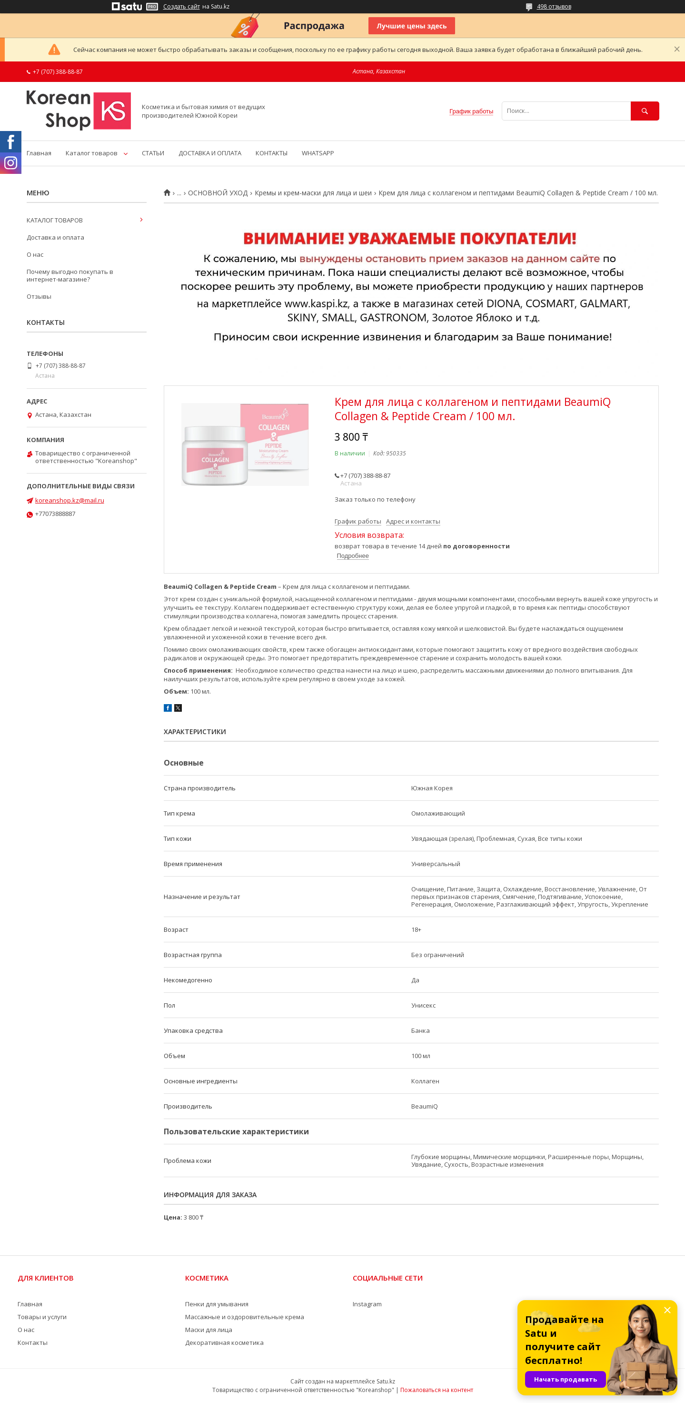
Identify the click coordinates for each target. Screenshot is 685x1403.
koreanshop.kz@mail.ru (69, 500)
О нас (35, 254)
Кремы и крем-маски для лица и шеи (313, 193)
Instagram (367, 1304)
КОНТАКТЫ (272, 153)
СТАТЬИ (153, 153)
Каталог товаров (92, 153)
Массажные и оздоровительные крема (244, 1316)
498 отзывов (554, 6)
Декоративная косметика (224, 1342)
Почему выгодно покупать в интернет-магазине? (70, 275)
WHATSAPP (318, 153)
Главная (39, 153)
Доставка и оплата (55, 237)
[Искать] (645, 110)
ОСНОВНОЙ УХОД (218, 193)
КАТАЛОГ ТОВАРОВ (55, 220)
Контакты (33, 1342)
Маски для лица (208, 1329)
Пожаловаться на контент (436, 1390)
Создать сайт (181, 6)
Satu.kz (386, 1381)
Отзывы (39, 296)
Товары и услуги (42, 1316)
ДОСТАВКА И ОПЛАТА (210, 153)
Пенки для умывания (216, 1304)
